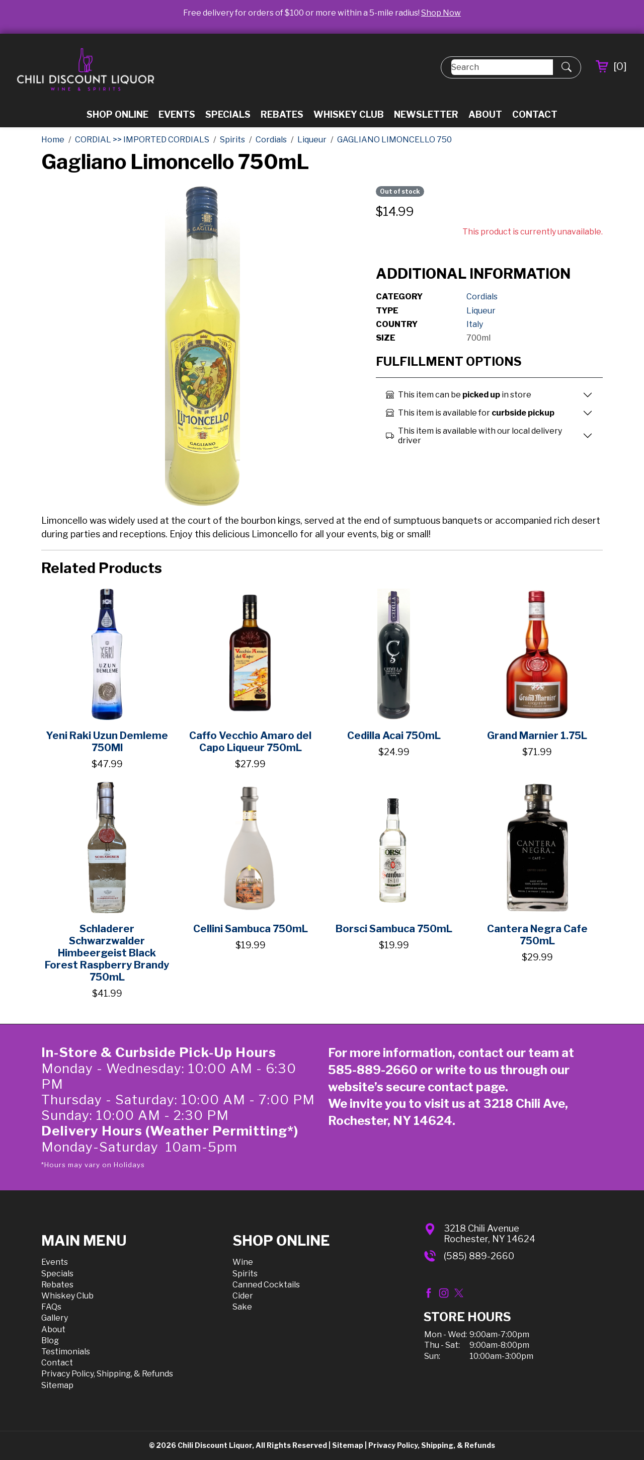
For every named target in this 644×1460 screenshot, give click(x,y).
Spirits (245, 1273)
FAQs (51, 1307)
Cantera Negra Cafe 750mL (537, 935)
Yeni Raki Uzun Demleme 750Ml (107, 741)
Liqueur (481, 310)
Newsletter (426, 114)
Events (176, 114)
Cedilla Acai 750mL (394, 735)
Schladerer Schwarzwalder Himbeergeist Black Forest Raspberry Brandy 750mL (107, 953)
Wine (242, 1262)
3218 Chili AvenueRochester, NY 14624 (489, 1234)
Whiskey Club (348, 114)
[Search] (502, 67)
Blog (50, 1340)
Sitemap (57, 1385)
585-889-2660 (373, 1070)
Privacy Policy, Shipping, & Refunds (107, 1373)
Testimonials (65, 1351)
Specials (228, 114)
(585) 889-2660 (479, 1256)
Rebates (282, 114)
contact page (466, 1087)
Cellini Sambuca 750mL (250, 929)
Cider (242, 1296)
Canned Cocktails (266, 1284)
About (485, 114)
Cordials (482, 296)
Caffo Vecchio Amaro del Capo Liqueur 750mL (250, 741)
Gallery (54, 1318)
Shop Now (441, 13)
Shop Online (117, 114)
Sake (242, 1307)
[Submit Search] (566, 67)
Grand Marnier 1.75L (537, 735)
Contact (534, 114)
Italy (474, 324)
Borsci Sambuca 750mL (394, 929)
